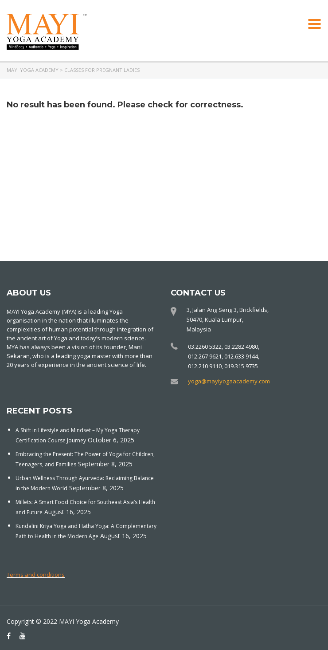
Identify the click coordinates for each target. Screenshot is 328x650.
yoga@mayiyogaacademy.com (229, 381)
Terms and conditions (36, 575)
